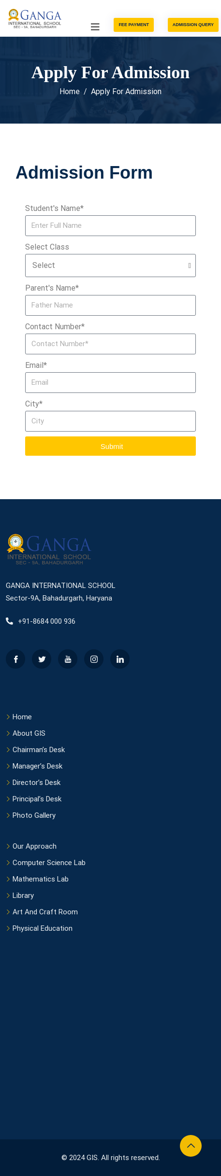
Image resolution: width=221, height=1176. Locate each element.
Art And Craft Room (45, 912)
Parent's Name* (52, 288)
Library (23, 895)
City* (34, 403)
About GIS (29, 733)
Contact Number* (55, 326)
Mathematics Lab (41, 879)
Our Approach (35, 846)
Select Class (47, 247)
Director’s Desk (36, 782)
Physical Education (43, 928)
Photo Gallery (34, 815)
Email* (36, 365)
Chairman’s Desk (39, 749)
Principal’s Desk (37, 799)
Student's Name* (54, 208)
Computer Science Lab (49, 862)
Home (22, 717)
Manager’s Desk (37, 766)
